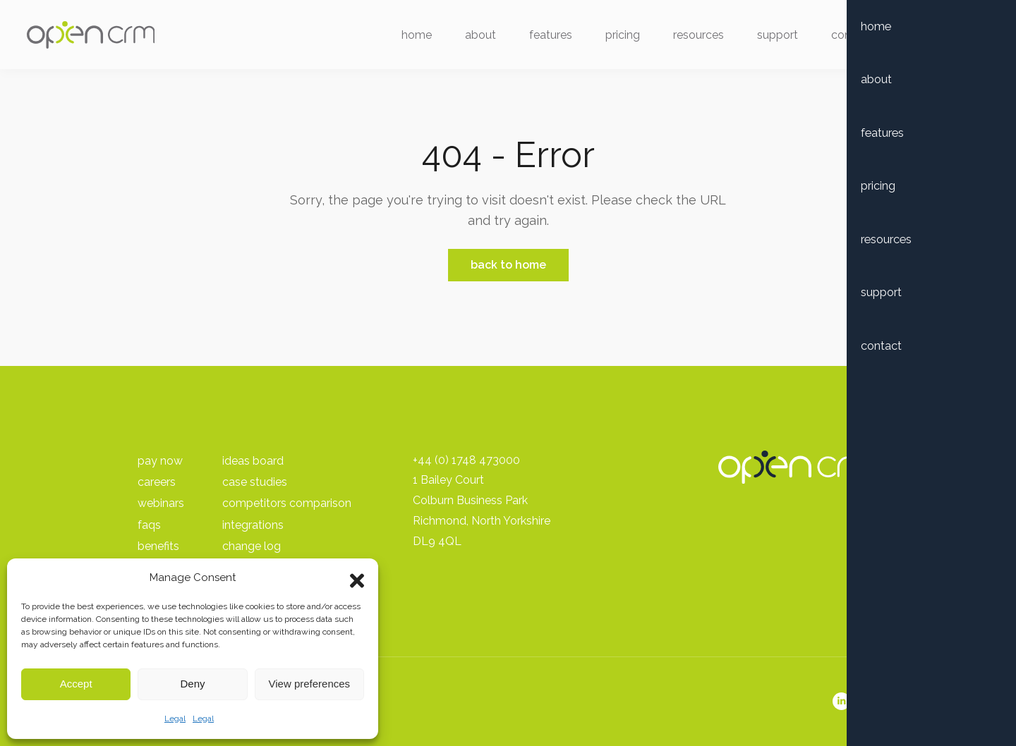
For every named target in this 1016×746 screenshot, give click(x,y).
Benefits (158, 546)
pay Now (160, 460)
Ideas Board (253, 460)
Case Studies (254, 482)
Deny (192, 684)
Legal (175, 718)
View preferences (310, 684)
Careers (157, 482)
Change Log (251, 546)
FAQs (149, 525)
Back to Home (508, 264)
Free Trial (933, 37)
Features (542, 37)
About (472, 37)
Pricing (614, 37)
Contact (843, 37)
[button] (357, 577)
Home (408, 37)
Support (769, 37)
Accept (76, 684)
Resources (690, 37)
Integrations (253, 525)
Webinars (161, 503)
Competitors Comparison (286, 503)
